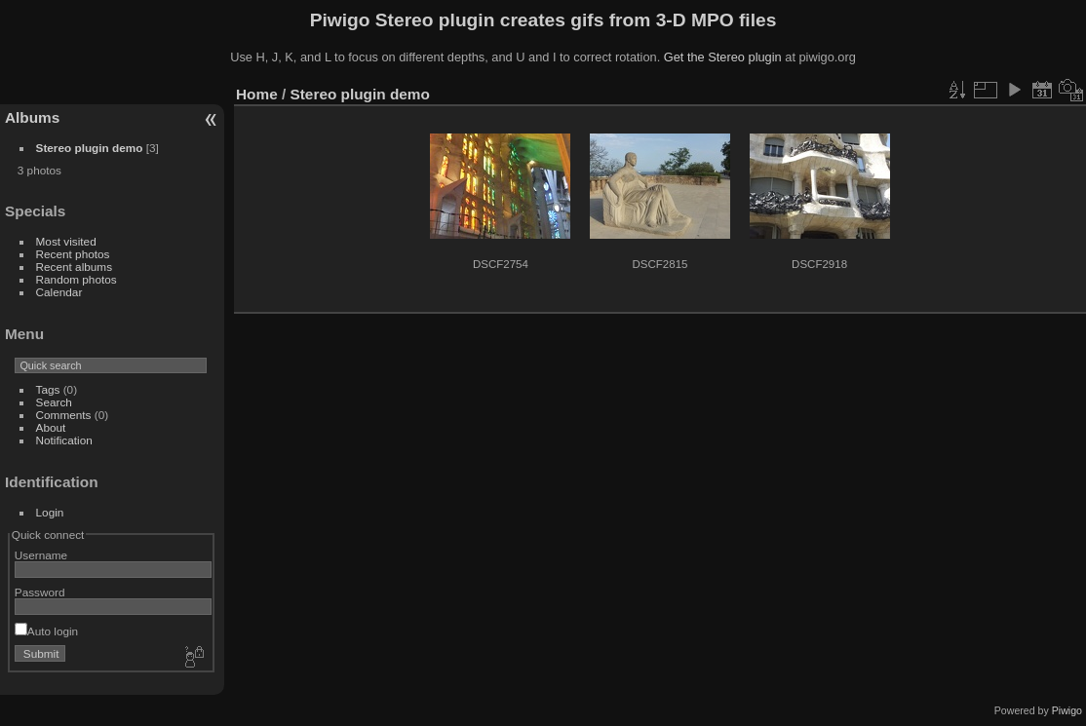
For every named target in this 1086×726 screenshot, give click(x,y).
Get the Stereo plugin (723, 57)
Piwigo (1067, 710)
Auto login (46, 631)
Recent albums (74, 266)
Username (41, 555)
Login (50, 512)
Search (54, 402)
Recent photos (73, 254)
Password (40, 592)
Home (257, 94)
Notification (64, 440)
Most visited (66, 241)
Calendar (59, 292)
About (51, 427)
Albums (32, 117)
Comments (64, 414)
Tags (48, 389)
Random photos (76, 279)
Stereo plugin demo (89, 147)
